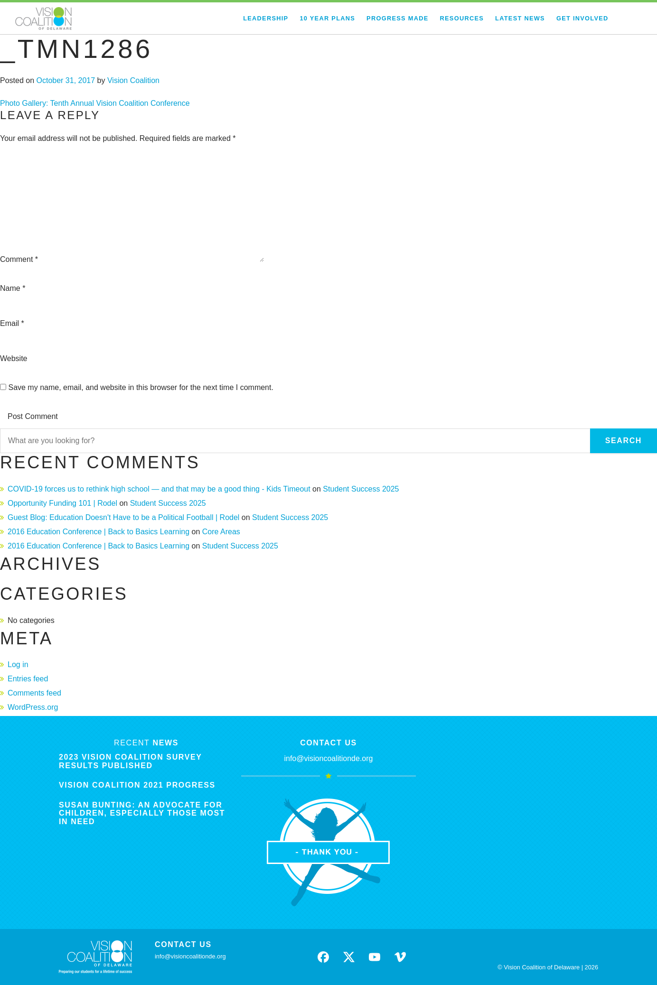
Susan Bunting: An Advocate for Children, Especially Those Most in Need (142, 813)
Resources (462, 18)
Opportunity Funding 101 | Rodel (62, 503)
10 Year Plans (327, 18)
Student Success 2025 (361, 489)
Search (623, 441)
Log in (18, 664)
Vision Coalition (133, 80)
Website (14, 358)
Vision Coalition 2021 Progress (137, 785)
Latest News (520, 18)
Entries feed (28, 679)
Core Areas (221, 532)
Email (12, 323)
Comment (19, 259)
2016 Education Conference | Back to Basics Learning (98, 532)
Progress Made (397, 18)
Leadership (265, 18)
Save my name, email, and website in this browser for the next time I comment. (140, 387)
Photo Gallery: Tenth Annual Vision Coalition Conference (95, 103)
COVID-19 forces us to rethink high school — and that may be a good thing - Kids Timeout (159, 489)
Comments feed (34, 693)
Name (12, 288)
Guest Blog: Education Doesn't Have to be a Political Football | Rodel (123, 517)
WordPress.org (33, 707)
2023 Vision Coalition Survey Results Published (130, 761)
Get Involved (582, 18)
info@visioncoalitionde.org (328, 758)
